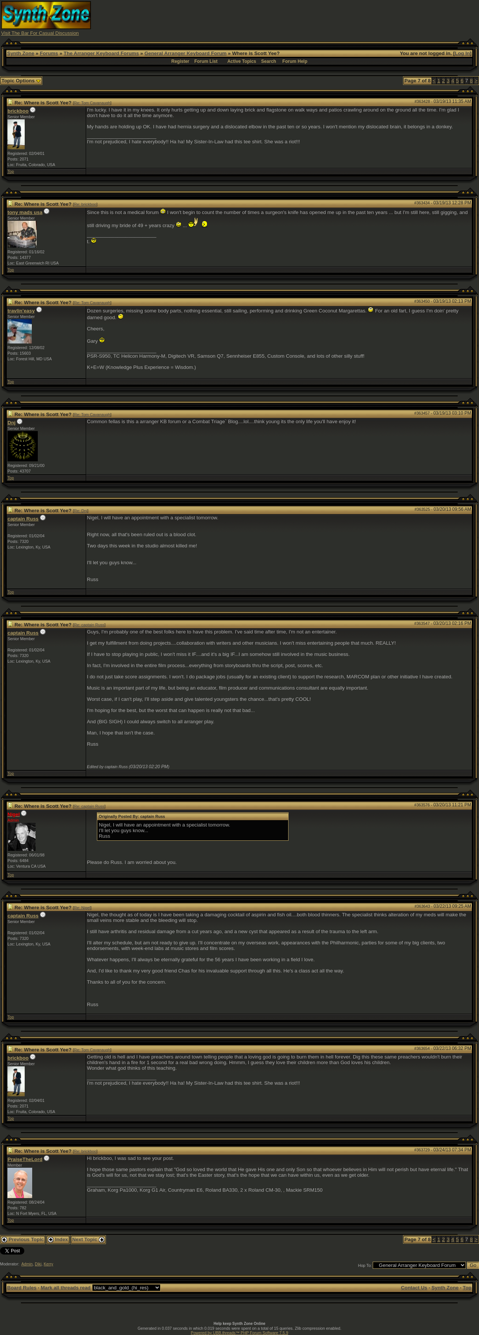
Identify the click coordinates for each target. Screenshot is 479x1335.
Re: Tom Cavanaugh (92, 103)
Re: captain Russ (89, 625)
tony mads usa (24, 212)
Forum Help (295, 61)
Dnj (11, 422)
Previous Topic (22, 1239)
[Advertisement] (341, 18)
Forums (49, 53)
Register (180, 61)
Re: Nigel (82, 907)
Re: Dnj (81, 510)
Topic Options (21, 80)
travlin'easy (21, 311)
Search (268, 61)
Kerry (48, 1264)
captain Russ (23, 519)
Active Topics (241, 61)
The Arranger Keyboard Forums (101, 53)
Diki (38, 1264)
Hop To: (365, 1265)
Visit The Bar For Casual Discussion (40, 33)
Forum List (205, 61)
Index (58, 1239)
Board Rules (22, 1287)
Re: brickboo (85, 204)
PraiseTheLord (24, 1159)
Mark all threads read (66, 1287)
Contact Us (414, 1287)
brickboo (17, 111)
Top (10, 171)
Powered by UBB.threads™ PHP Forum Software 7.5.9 (239, 1333)
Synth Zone (20, 53)
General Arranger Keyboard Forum (185, 53)
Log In (462, 53)
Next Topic (88, 1239)
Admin (27, 1264)
